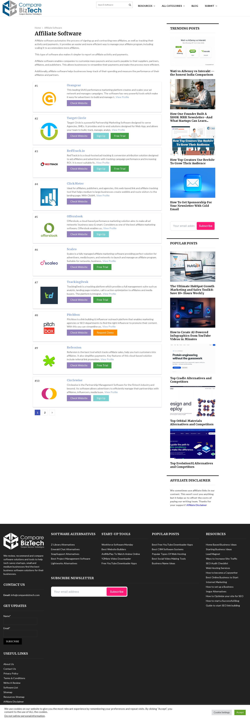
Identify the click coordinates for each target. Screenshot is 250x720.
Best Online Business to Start (222, 577)
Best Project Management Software (70, 558)
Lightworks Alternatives (64, 563)
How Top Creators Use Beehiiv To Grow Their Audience (192, 161)
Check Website (79, 103)
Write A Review (11, 682)
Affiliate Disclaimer (196, 505)
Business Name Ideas (163, 563)
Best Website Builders (114, 549)
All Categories (172, 5)
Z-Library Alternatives (63, 544)
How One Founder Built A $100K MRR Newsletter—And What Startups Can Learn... (191, 117)
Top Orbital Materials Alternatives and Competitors (192, 422)
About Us (8, 664)
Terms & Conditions (14, 678)
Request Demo (105, 332)
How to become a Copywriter (222, 572)
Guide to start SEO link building (223, 605)
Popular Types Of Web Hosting (169, 553)
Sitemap (7, 692)
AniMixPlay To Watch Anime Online (121, 553)
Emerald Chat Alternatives (65, 549)
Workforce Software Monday (117, 544)
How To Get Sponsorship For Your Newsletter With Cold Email (191, 206)
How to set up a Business (220, 586)
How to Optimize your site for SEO (224, 596)
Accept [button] (240, 712)
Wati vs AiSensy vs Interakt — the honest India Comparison (192, 72)
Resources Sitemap (13, 696)
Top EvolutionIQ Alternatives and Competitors (191, 465)
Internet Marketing (216, 582)
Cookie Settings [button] (222, 712)
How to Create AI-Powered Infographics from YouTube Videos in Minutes (190, 335)
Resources (145, 5)
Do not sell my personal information (24, 715)
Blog (194, 5)
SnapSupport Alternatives (65, 553)
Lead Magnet (213, 553)
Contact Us (9, 668)
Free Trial (119, 135)
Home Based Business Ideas (221, 544)
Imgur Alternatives (216, 591)
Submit (209, 5)
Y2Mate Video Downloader (116, 558)
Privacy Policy (10, 673)
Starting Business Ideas (219, 549)
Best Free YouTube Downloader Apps (172, 544)
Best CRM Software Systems (168, 549)
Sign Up (101, 135)
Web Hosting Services (218, 567)
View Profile (122, 97)
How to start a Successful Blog (222, 600)
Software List (10, 687)
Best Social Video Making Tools (169, 558)
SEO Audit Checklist (217, 563)
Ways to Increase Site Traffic (221, 558)
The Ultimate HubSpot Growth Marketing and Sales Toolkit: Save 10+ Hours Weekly (192, 289)
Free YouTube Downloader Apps (119, 563)
